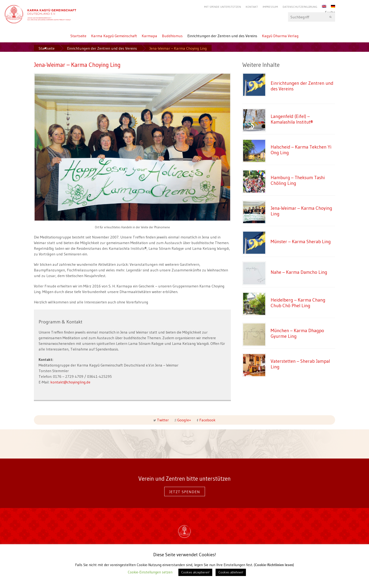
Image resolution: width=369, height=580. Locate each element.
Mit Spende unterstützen (222, 6)
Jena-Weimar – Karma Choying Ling (301, 211)
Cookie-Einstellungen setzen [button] (150, 572)
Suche (311, 17)
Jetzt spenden (184, 491)
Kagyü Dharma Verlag (280, 35)
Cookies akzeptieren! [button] (195, 572)
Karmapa (149, 35)
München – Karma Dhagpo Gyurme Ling (297, 333)
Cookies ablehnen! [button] (230, 572)
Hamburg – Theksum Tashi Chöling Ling (298, 180)
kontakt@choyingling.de (70, 382)
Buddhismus (172, 35)
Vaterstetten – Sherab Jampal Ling (300, 364)
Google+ (184, 420)
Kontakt (252, 6)
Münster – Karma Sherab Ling (301, 241)
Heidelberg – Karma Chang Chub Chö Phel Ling (298, 302)
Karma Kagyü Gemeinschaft (114, 35)
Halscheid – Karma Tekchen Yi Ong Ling (301, 149)
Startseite (78, 35)
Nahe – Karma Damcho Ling (299, 272)
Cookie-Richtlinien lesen (274, 565)
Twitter (163, 420)
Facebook (207, 420)
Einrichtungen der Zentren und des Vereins (222, 35)
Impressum (270, 6)
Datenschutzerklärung (300, 6)
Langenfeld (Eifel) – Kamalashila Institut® (292, 119)
